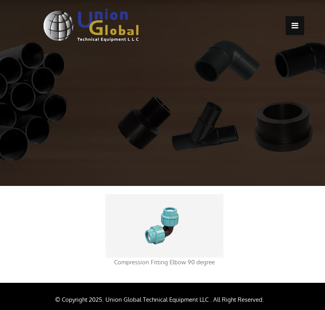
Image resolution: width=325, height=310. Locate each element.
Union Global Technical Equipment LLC (157, 299)
